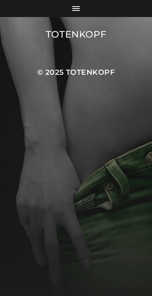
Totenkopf (76, 34)
